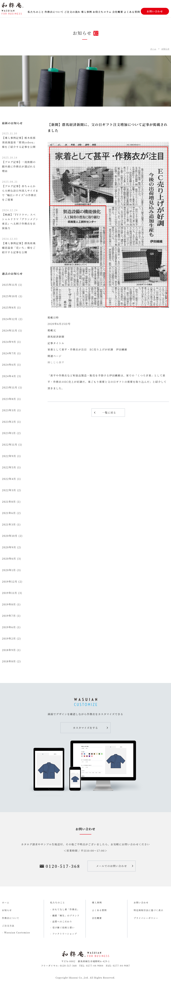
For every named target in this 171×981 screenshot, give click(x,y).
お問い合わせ (155, 11)
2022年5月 (9, 467)
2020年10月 (10, 535)
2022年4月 (9, 479)
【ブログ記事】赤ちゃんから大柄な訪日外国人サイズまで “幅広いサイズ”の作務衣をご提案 (20, 190)
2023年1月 (9, 433)
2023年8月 (9, 399)
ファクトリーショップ (64, 933)
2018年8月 (9, 661)
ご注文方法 (8, 925)
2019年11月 (9, 593)
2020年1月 (9, 570)
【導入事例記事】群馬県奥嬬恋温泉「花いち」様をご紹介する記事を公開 (19, 245)
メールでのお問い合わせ (111, 866)
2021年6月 (9, 513)
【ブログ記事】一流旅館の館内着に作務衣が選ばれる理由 (19, 164)
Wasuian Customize (17, 932)
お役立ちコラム (102, 11)
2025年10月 (10, 296)
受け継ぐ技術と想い (63, 927)
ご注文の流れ (72, 11)
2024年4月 (9, 376)
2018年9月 (9, 650)
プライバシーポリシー (146, 918)
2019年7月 (9, 615)
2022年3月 (9, 490)
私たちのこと (36, 11)
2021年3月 (9, 524)
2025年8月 (9, 307)
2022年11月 (9, 444)
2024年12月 (10, 319)
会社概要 (117, 11)
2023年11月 (9, 387)
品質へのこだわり (62, 921)
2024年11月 (9, 330)
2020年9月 (9, 547)
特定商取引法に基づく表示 (148, 910)
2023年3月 (9, 410)
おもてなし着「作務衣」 (66, 909)
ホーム (153, 48)
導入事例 (86, 11)
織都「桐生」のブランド (66, 915)
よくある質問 (132, 11)
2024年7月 (9, 353)
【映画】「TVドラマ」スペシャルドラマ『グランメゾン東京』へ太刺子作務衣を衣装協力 (20, 219)
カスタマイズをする (85, 727)
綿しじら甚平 (56, 362)
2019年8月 (9, 604)
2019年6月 (9, 627)
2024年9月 (9, 341)
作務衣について (54, 11)
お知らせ (165, 48)
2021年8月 (9, 501)
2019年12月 (9, 581)
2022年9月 (9, 456)
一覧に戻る (109, 412)
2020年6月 (9, 558)
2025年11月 (9, 284)
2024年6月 (9, 364)
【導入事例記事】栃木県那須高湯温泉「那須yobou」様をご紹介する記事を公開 (19, 140)
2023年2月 (9, 421)
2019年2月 (9, 638)
